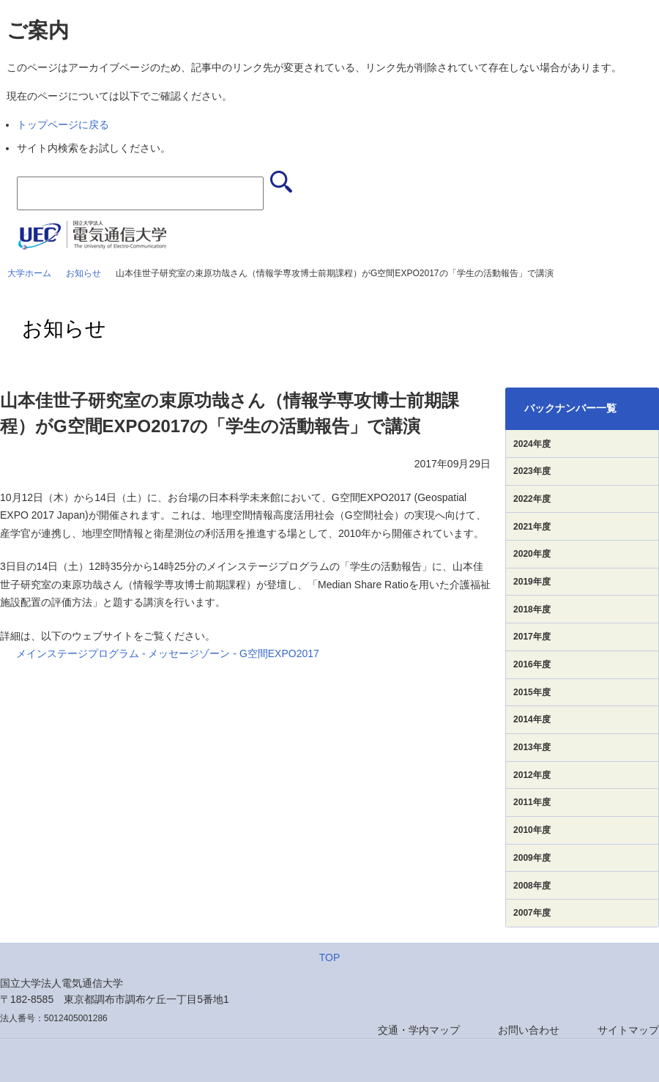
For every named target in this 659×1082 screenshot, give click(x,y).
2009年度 (532, 858)
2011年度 (532, 802)
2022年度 (532, 499)
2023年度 (532, 471)
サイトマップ (628, 1030)
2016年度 (532, 664)
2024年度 (532, 444)
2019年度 (532, 582)
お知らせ (83, 273)
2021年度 (532, 527)
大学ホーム (29, 273)
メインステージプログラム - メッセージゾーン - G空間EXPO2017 (167, 653)
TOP (329, 957)
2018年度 (532, 609)
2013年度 (532, 747)
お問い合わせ (528, 1030)
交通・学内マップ (419, 1030)
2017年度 (532, 636)
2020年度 (532, 554)
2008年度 (532, 886)
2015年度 (532, 692)
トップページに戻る (63, 124)
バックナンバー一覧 (570, 408)
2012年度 (532, 775)
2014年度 (532, 719)
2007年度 (532, 913)
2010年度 (532, 830)
